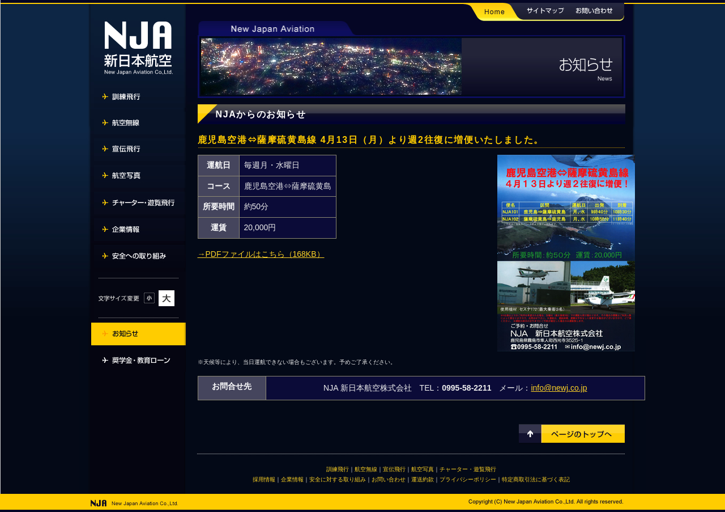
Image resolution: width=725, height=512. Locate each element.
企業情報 (292, 479)
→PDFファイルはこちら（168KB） (261, 254)
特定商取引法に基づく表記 (536, 479)
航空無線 (366, 469)
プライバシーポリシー (468, 479)
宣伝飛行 (394, 469)
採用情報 (264, 479)
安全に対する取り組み (337, 479)
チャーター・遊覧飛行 (468, 469)
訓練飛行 (337, 469)
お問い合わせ (389, 479)
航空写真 (422, 469)
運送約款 (422, 479)
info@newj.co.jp (559, 387)
